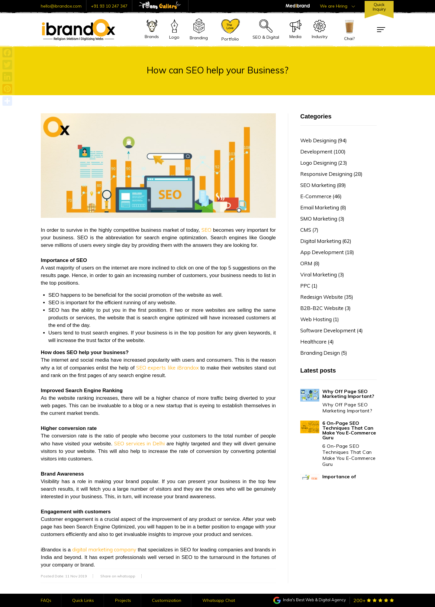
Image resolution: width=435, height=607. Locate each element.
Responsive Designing (331, 174)
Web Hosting (319, 319)
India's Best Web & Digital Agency (309, 599)
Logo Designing (323, 163)
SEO (206, 230)
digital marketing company (104, 549)
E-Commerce (321, 196)
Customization (166, 600)
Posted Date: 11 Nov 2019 (64, 576)
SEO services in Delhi (139, 443)
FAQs (46, 600)
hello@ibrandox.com (61, 6)
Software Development (331, 330)
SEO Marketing (323, 185)
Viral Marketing (322, 274)
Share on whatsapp (117, 576)
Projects (123, 600)
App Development (327, 252)
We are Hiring (337, 6)
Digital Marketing (325, 241)
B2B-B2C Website (325, 308)
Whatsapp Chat (218, 600)
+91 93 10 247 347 (109, 6)
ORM (310, 263)
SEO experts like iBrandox (167, 367)
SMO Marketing (322, 218)
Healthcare (317, 341)
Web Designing (323, 140)
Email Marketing (323, 207)
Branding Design (323, 353)
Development (323, 151)
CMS (309, 230)
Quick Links (83, 600)
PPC (308, 286)
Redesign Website (326, 297)
